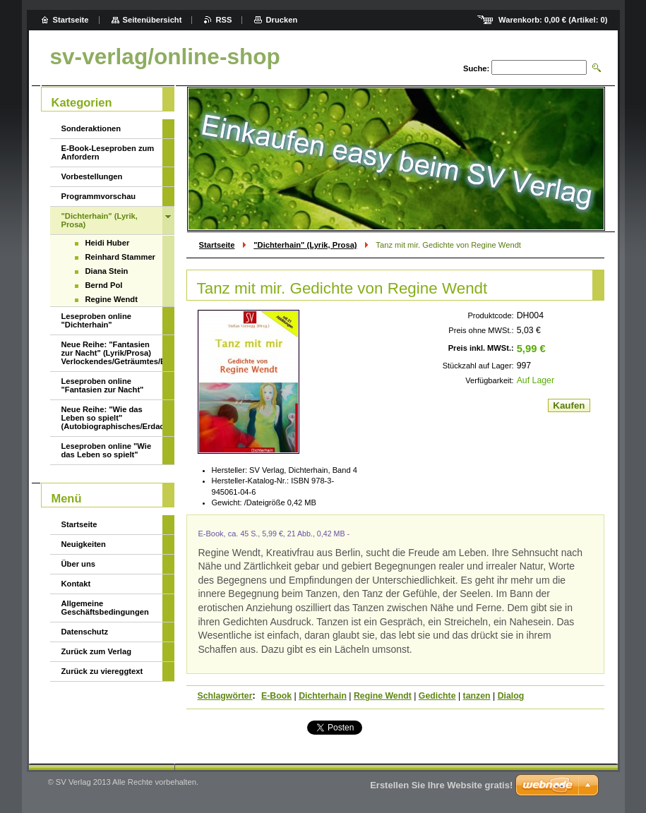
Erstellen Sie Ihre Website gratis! (441, 785)
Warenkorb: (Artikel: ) (552, 20)
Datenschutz (85, 631)
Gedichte (437, 696)
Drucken (281, 20)
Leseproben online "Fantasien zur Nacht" (102, 385)
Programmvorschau (98, 196)
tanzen (477, 696)
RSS (223, 20)
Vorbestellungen (92, 176)
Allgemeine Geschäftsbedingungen (105, 607)
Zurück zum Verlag (96, 651)
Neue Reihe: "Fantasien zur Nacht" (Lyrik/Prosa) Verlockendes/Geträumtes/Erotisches (111, 353)
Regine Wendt (383, 696)
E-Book (276, 696)
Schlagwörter (225, 696)
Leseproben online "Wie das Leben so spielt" (106, 450)
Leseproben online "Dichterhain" (96, 320)
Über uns (78, 564)
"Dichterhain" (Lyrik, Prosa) (305, 245)
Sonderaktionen (91, 128)
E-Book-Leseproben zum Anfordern (108, 152)
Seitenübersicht (152, 20)
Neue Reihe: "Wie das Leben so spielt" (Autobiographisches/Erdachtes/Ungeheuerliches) (111, 417)
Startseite (217, 245)
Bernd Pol (104, 285)
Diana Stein (106, 271)
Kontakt (76, 583)
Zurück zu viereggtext (102, 671)
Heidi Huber (107, 243)
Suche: (476, 68)
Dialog (511, 696)
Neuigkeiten (83, 544)
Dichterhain (323, 696)
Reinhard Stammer (120, 257)
